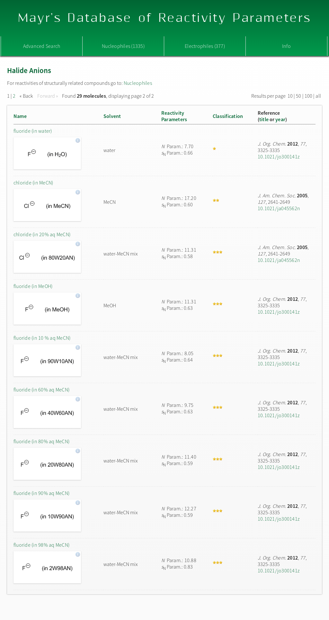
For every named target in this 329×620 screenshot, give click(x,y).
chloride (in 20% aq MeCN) (41, 234)
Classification (228, 116)
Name (20, 116)
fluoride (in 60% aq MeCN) (41, 389)
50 (298, 96)
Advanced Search (41, 46)
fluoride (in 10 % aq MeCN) (41, 338)
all (318, 96)
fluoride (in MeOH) (32, 286)
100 (309, 96)
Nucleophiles (138, 83)
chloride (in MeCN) (33, 182)
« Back (27, 96)
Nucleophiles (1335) (123, 46)
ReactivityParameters (174, 116)
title (264, 119)
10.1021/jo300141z (278, 156)
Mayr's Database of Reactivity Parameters (164, 18)
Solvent (112, 116)
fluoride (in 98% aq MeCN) (41, 545)
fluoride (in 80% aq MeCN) (41, 441)
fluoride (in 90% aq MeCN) (41, 493)
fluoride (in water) (32, 131)
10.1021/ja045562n (279, 208)
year (280, 119)
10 (290, 96)
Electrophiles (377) (205, 46)
